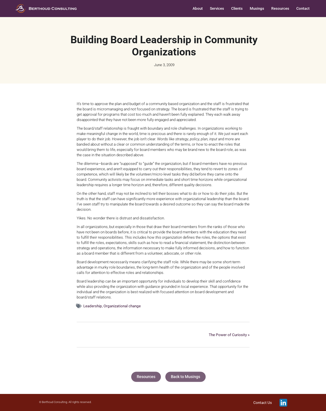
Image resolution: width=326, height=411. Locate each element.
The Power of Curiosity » (229, 335)
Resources (280, 8)
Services (217, 8)
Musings (257, 8)
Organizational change (122, 306)
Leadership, (93, 306)
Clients (237, 8)
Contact (303, 8)
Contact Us (262, 402)
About (198, 8)
